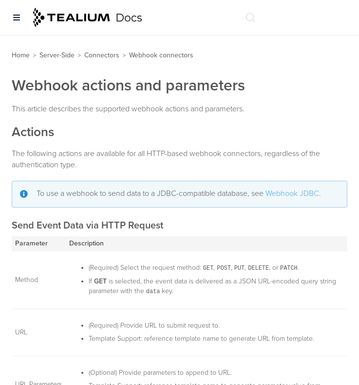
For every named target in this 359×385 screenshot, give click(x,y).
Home (21, 55)
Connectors (101, 55)
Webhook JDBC (292, 193)
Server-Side (57, 55)
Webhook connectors (161, 55)
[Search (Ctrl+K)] (250, 17)
